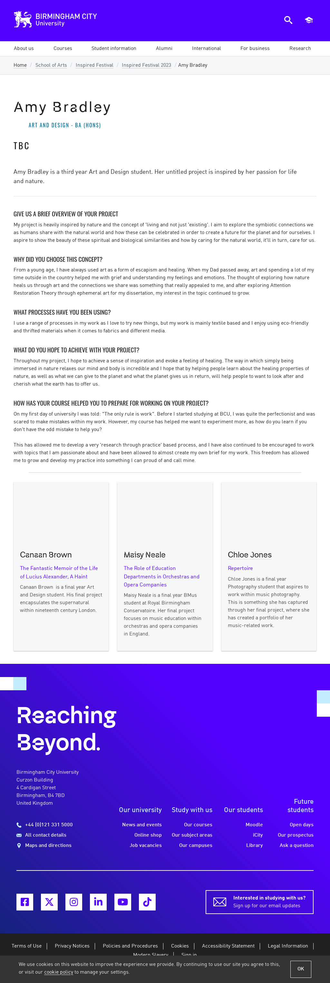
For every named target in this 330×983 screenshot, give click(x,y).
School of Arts (51, 65)
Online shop (148, 835)
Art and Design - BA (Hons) (65, 125)
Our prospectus (296, 835)
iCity (258, 835)
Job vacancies (146, 845)
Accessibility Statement (228, 946)
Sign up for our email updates (269, 901)
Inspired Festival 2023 (146, 65)
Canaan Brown (46, 555)
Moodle (254, 825)
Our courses (198, 825)
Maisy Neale (145, 555)
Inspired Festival (94, 65)
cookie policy (58, 972)
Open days (302, 825)
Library (254, 845)
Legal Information (288, 946)
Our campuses (195, 845)
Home (20, 65)
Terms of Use (27, 946)
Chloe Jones (250, 555)
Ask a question (297, 845)
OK (300, 969)
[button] (24, 49)
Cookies (180, 946)
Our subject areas (192, 835)
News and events (142, 825)
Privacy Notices (72, 946)
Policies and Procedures (130, 946)
